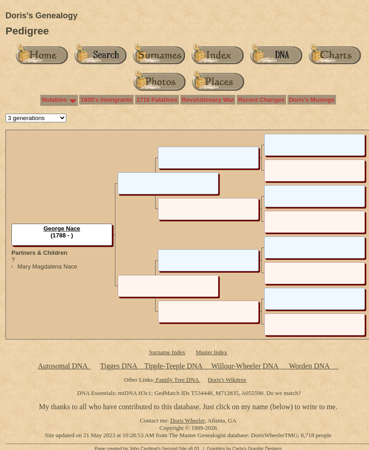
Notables (54, 99)
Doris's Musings (312, 99)
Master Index (211, 352)
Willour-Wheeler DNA (245, 366)
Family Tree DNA (177, 379)
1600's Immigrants (106, 99)
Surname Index (167, 352)
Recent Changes (261, 99)
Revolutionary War (208, 99)
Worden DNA (310, 366)
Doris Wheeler (187, 420)
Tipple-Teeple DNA (173, 366)
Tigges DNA (118, 366)
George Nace (61, 228)
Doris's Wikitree (227, 379)
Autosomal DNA (64, 366)
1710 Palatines (157, 99)
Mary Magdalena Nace (47, 266)
